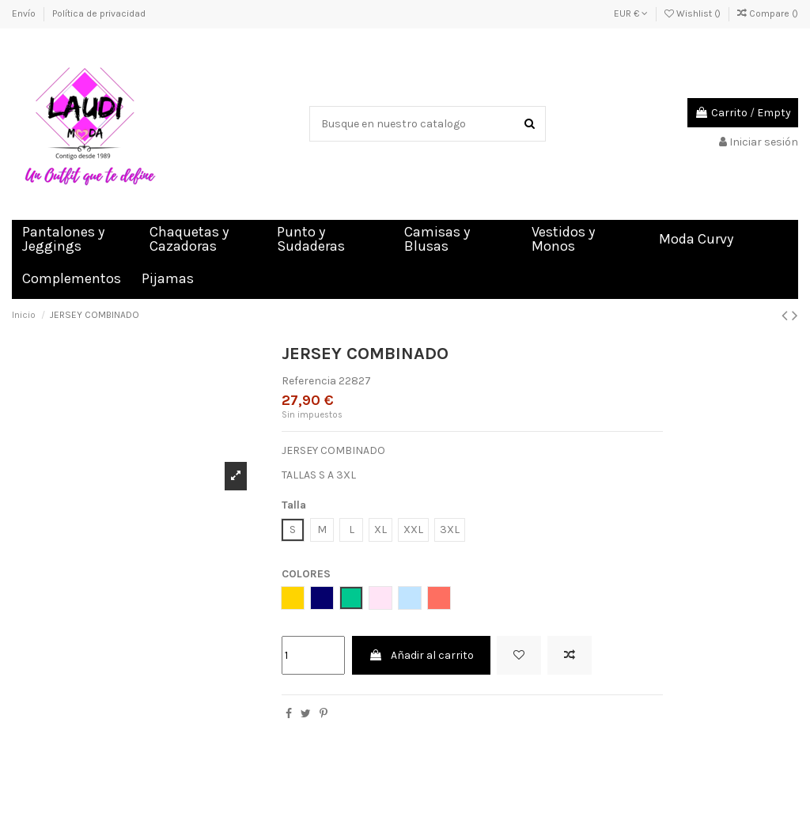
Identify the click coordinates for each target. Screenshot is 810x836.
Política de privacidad (99, 13)
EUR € (631, 13)
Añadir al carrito (421, 655)
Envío (25, 13)
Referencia (309, 381)
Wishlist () (693, 13)
